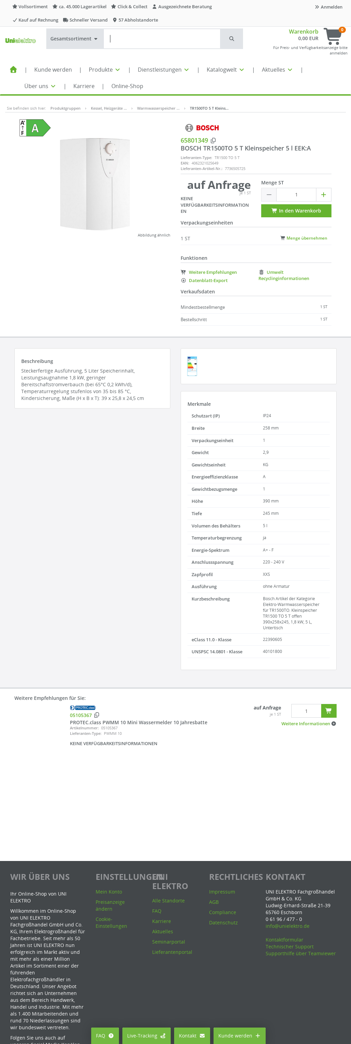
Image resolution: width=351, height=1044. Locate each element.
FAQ (105, 1035)
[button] (232, 38)
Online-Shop (127, 86)
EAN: (185, 163)
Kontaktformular (284, 939)
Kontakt (192, 1035)
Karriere (84, 86)
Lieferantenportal (172, 952)
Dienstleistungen (164, 69)
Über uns (40, 86)
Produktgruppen (65, 108)
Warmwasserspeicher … (158, 108)
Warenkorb (303, 31)
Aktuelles (277, 69)
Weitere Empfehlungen (209, 272)
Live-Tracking (146, 1035)
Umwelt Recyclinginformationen (283, 275)
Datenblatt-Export (204, 280)
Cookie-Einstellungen (111, 922)
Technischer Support (290, 946)
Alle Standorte (168, 900)
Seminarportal (168, 941)
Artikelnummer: (84, 728)
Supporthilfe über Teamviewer (301, 953)
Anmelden (328, 7)
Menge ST (272, 182)
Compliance (222, 912)
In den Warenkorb (296, 210)
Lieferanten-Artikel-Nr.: (201, 168)
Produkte (105, 69)
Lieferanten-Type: (196, 157)
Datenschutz (223, 922)
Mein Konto (109, 891)
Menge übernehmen (303, 238)
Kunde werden (53, 69)
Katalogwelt (226, 69)
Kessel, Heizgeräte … (109, 108)
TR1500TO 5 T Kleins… (209, 108)
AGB (214, 902)
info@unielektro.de (288, 926)
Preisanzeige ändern (110, 905)
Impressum (222, 891)
